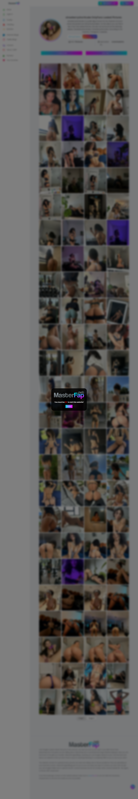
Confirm (69, 406)
